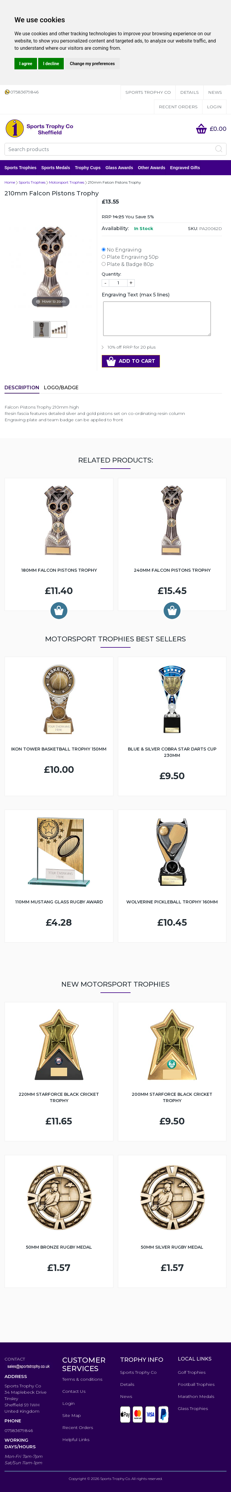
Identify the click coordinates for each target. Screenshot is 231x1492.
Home (10, 182)
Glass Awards (119, 167)
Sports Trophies (21, 167)
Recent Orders (178, 106)
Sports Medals (56, 167)
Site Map (71, 1415)
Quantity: (111, 274)
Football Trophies (196, 1384)
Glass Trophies (193, 1408)
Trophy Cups (88, 167)
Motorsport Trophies (66, 182)
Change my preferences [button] (92, 63)
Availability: (115, 228)
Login (214, 106)
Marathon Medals (196, 1396)
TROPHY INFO (141, 1359)
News (215, 92)
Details (189, 92)
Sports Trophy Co (148, 92)
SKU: (193, 228)
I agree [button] (25, 63)
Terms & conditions (82, 1379)
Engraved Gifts (185, 167)
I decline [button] (51, 63)
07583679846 (19, 1430)
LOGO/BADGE (61, 387)
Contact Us (73, 1391)
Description (22, 387)
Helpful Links (75, 1439)
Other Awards (151, 167)
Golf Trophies (191, 1372)
